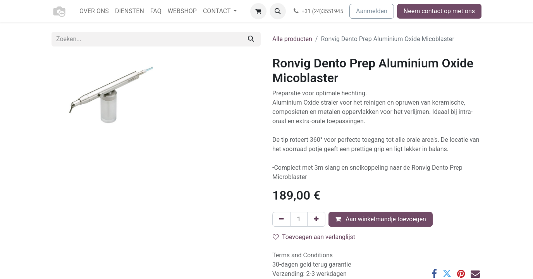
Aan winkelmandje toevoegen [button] (380, 219)
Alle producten (292, 39)
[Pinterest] (461, 273)
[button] (278, 11)
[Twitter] (447, 273)
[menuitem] (94, 11)
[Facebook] (434, 273)
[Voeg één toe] (316, 219)
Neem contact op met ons (439, 11)
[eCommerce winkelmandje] (258, 11)
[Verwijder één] (281, 219)
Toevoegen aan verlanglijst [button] (314, 237)
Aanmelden (371, 11)
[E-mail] (475, 273)
